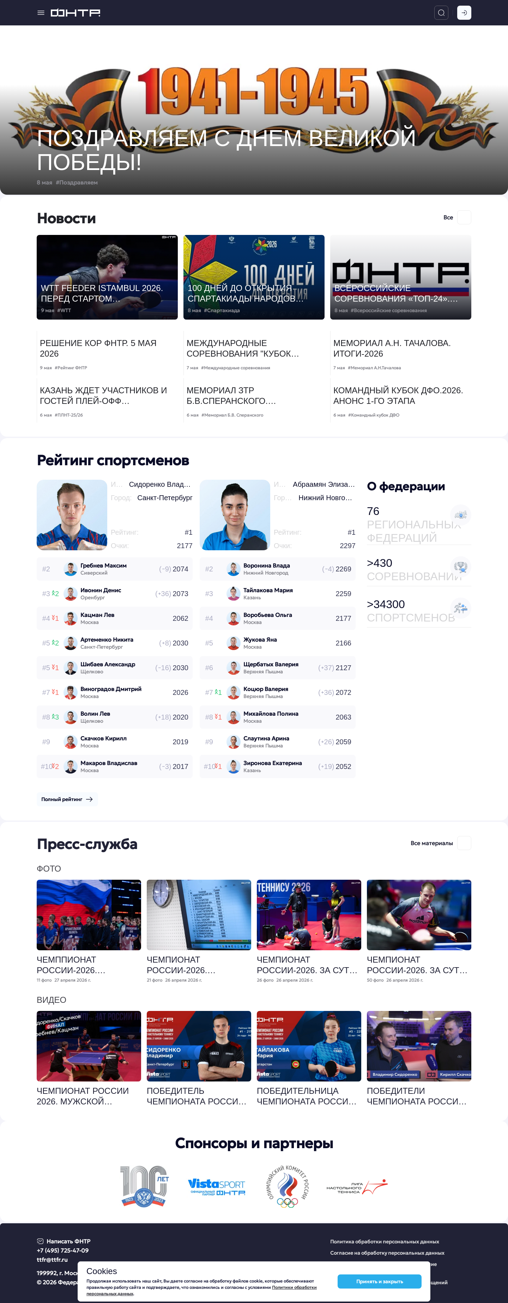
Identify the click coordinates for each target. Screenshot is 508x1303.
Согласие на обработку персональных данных (387, 1253)
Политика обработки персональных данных (384, 1241)
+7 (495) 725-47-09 (63, 1250)
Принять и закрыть (379, 1281)
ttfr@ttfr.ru (52, 1259)
